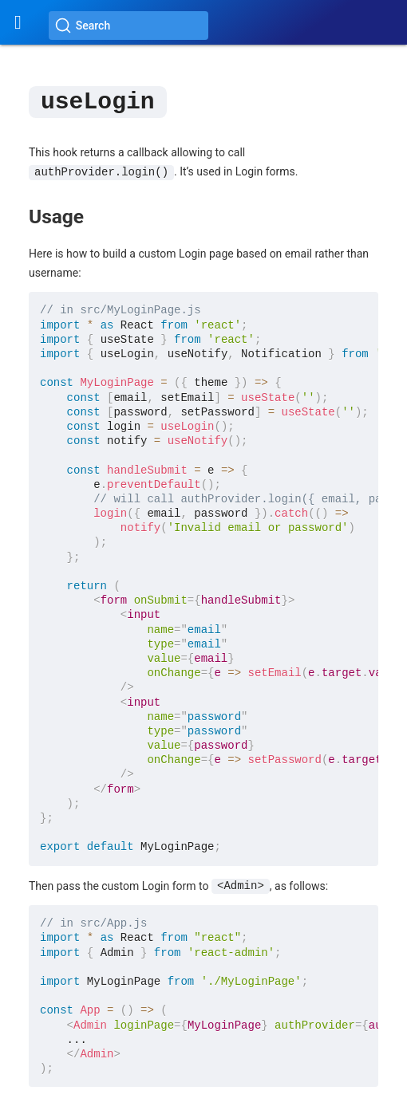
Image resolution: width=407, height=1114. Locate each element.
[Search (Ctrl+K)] (128, 25)
